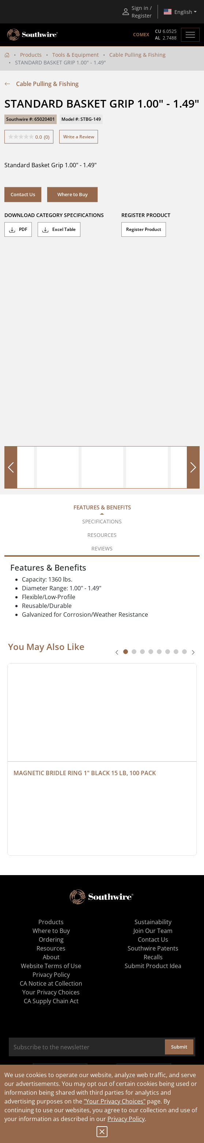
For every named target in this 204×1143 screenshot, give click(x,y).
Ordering (51, 939)
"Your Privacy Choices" (115, 1101)
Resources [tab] (102, 534)
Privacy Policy (126, 1119)
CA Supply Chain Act (51, 1001)
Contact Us (23, 194)
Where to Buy (72, 194)
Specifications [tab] (102, 521)
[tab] (125, 651)
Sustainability (153, 922)
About (51, 957)
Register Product (143, 229)
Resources (51, 948)
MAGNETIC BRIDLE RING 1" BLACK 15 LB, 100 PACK (85, 773)
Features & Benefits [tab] (102, 507)
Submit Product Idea (153, 966)
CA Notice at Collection (51, 983)
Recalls (153, 957)
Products (31, 54)
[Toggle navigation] (190, 35)
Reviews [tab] (102, 548)
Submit (179, 1046)
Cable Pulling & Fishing (137, 54)
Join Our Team (153, 931)
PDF (18, 229)
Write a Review (78, 137)
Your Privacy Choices (51, 992)
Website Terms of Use (51, 966)
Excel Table (59, 229)
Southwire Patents (153, 948)
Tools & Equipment (75, 54)
